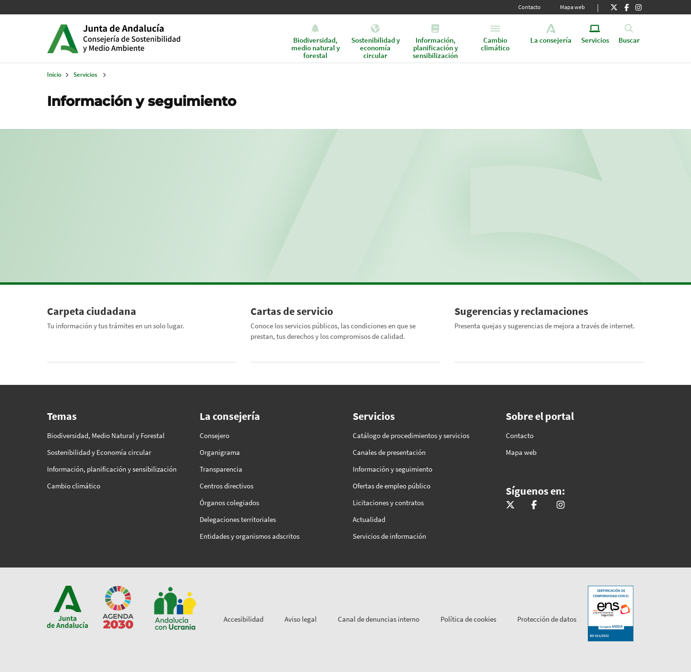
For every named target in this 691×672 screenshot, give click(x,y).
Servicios (85, 74)
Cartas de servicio (291, 311)
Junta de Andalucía (62, 38)
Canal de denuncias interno (378, 619)
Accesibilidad (243, 619)
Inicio (156, 38)
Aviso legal (301, 619)
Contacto (529, 7)
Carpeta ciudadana (91, 311)
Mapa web (572, 7)
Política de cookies (468, 619)
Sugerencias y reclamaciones (521, 311)
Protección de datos (546, 619)
